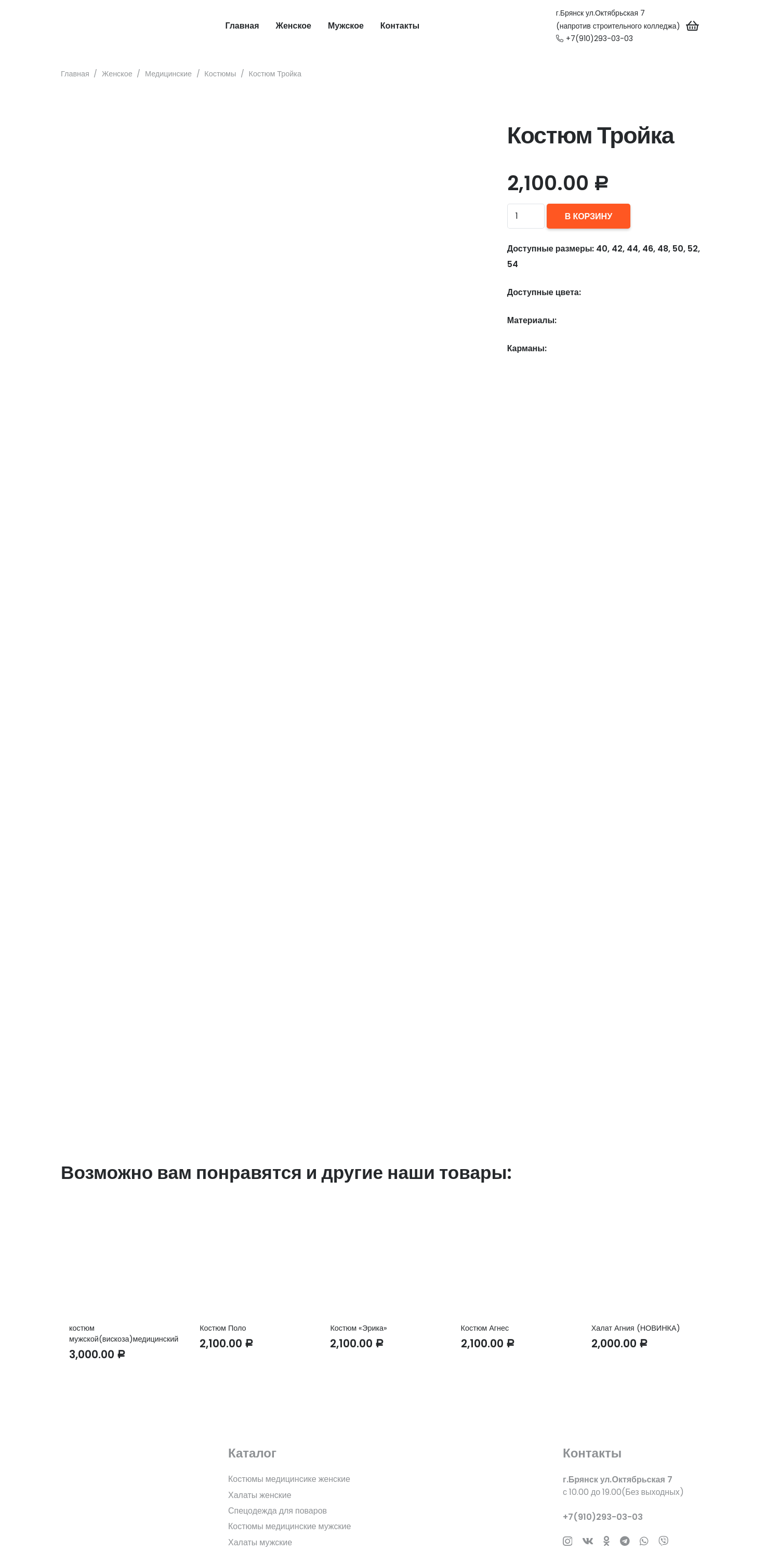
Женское (117, 74)
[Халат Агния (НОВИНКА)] (644, 1258)
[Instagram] (567, 1541)
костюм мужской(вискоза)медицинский (123, 1333)
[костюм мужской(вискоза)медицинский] (122, 1258)
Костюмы (220, 74)
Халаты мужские (260, 1542)
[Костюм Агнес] (514, 1258)
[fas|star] (132, 1497)
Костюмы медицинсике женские (289, 1479)
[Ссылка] (79, 26)
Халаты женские (260, 1495)
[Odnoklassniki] (606, 1541)
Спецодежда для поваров (277, 1511)
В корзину (588, 216)
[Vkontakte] (587, 1541)
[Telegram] (625, 1541)
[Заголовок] (663, 1541)
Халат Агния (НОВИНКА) (635, 1328)
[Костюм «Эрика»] (383, 1258)
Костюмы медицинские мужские (289, 1526)
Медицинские (168, 74)
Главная (75, 74)
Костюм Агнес (485, 1328)
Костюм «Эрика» (358, 1328)
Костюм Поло (223, 1328)
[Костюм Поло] (252, 1258)
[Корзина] (692, 26)
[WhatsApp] (644, 1541)
